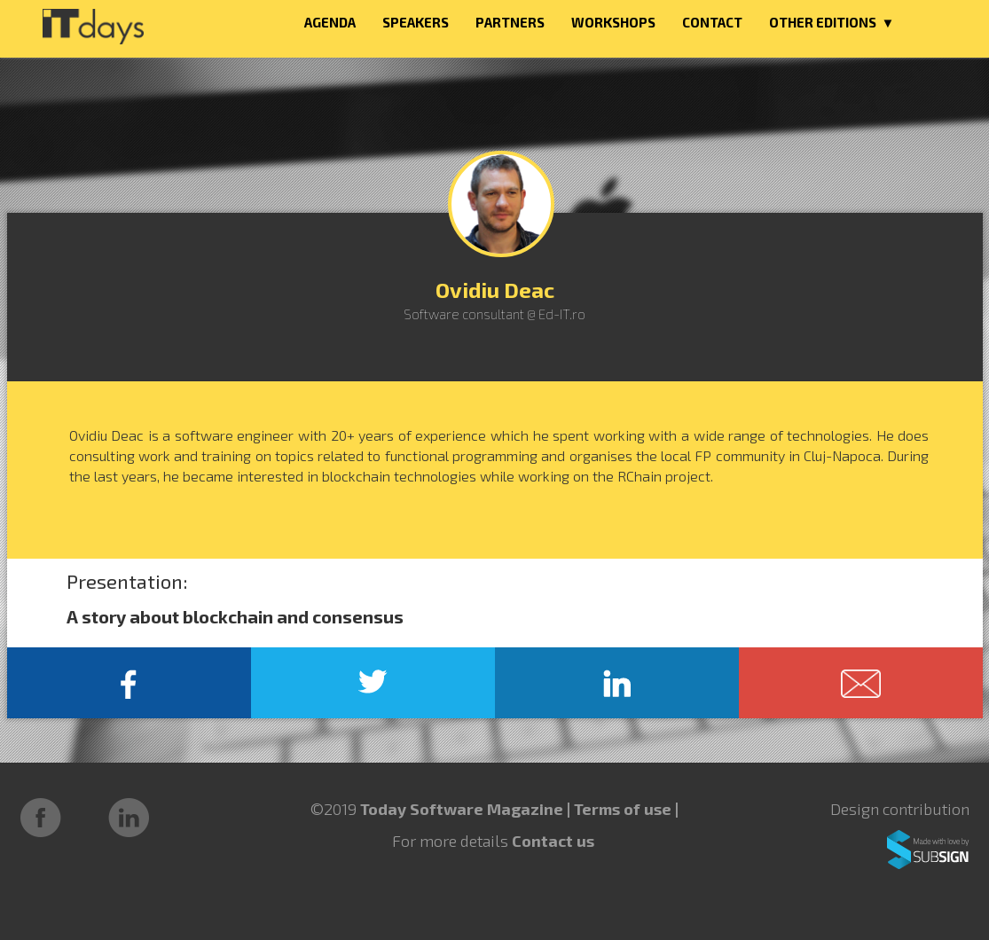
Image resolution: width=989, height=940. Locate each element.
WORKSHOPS (613, 22)
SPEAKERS (415, 22)
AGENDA (330, 22)
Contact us (553, 840)
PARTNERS (510, 22)
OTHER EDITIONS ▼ (832, 22)
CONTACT (712, 22)
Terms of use (624, 809)
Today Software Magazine (461, 809)
